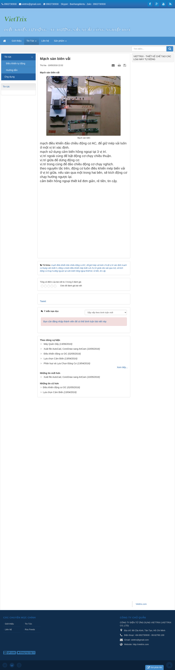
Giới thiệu (9, 624)
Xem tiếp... (122, 367)
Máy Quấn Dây (51, 344)
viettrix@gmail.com (31, 4)
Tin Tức (28, 624)
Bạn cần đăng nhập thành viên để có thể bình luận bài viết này (74, 321)
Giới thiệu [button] (17, 40)
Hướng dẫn (12, 70)
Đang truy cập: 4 (26, 653)
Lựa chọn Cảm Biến (54, 358)
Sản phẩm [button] (60, 41)
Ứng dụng (9, 76)
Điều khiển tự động (15, 63)
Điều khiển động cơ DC (55, 353)
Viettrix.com (141, 604)
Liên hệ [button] (45, 40)
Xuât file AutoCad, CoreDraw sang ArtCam (65, 349)
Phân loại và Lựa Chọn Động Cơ (60, 363)
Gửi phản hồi (154, 667)
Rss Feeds (30, 629)
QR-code (9, 653)
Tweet (43, 301)
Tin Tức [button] (31, 41)
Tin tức (7, 57)
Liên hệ (8, 629)
